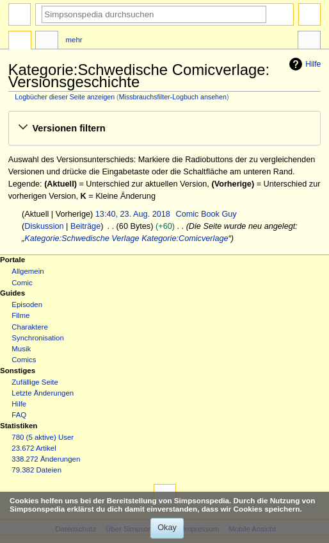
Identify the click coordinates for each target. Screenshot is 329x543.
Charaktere (30, 327)
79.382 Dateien (36, 470)
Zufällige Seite (35, 382)
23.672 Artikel (34, 448)
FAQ (19, 415)
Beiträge (85, 226)
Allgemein (28, 271)
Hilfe (303, 64)
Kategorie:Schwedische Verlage (81, 238)
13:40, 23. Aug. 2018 (132, 214)
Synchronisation (38, 338)
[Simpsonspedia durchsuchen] (154, 14)
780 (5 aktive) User (43, 437)
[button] (164, 128)
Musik (21, 349)
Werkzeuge (309, 41)
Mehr (74, 40)
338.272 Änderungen (46, 459)
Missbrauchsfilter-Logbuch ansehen (173, 97)
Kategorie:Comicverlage (184, 238)
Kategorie (20, 41)
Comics (24, 359)
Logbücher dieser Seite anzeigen (65, 97)
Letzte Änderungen (43, 393)
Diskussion (43, 226)
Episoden (27, 304)
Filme (20, 315)
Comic (22, 283)
